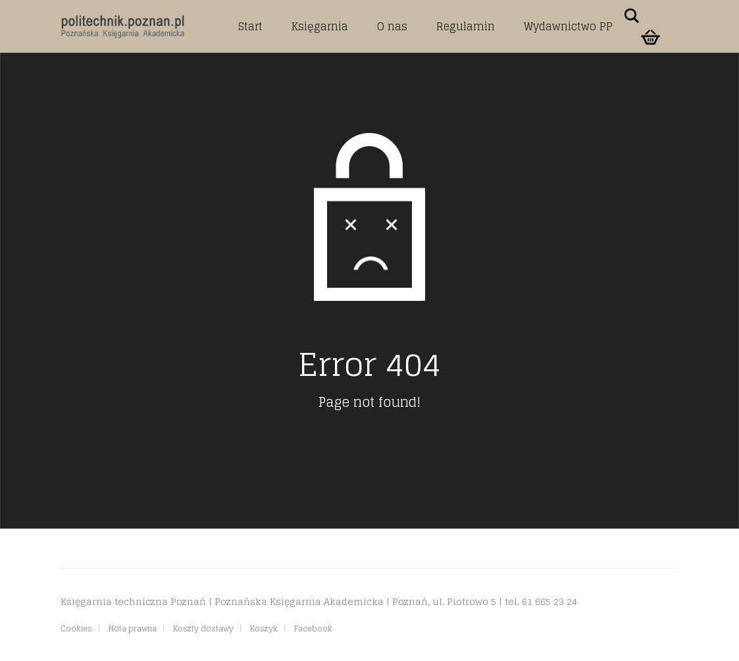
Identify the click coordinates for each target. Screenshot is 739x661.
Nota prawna (133, 628)
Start (250, 26)
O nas (392, 26)
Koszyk (264, 628)
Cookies (76, 628)
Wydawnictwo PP (568, 26)
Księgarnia (320, 26)
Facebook (313, 628)
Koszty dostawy (203, 628)
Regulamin (465, 26)
